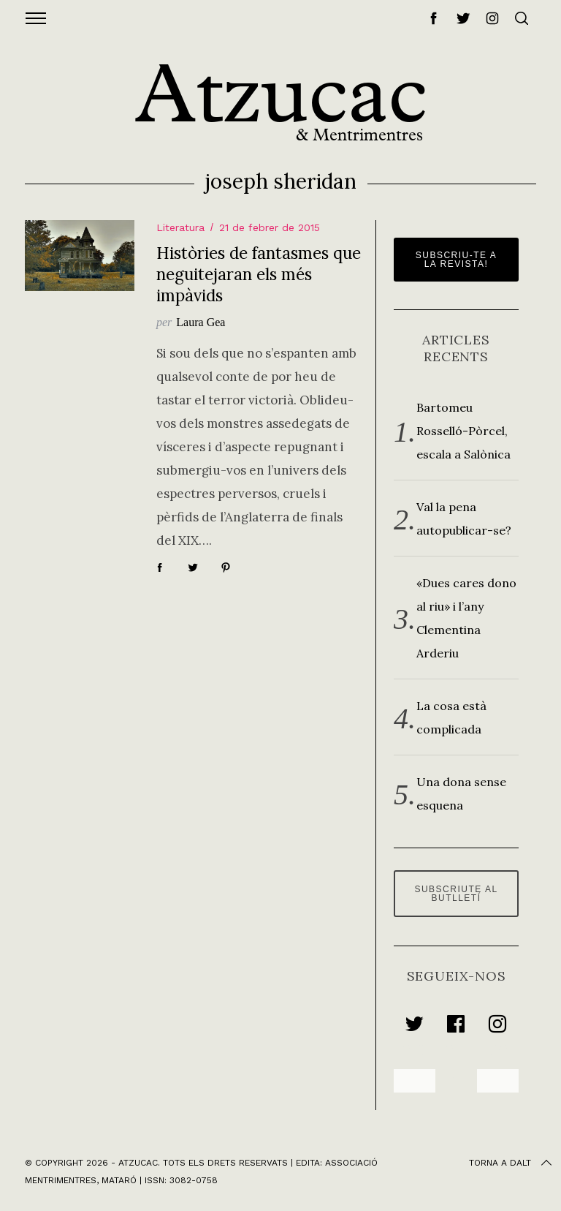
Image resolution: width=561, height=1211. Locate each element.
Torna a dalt (511, 1163)
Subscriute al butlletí (455, 893)
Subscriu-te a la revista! (456, 259)
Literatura (180, 227)
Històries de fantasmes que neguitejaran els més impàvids (258, 274)
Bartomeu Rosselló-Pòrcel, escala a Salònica (463, 430)
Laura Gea (200, 322)
